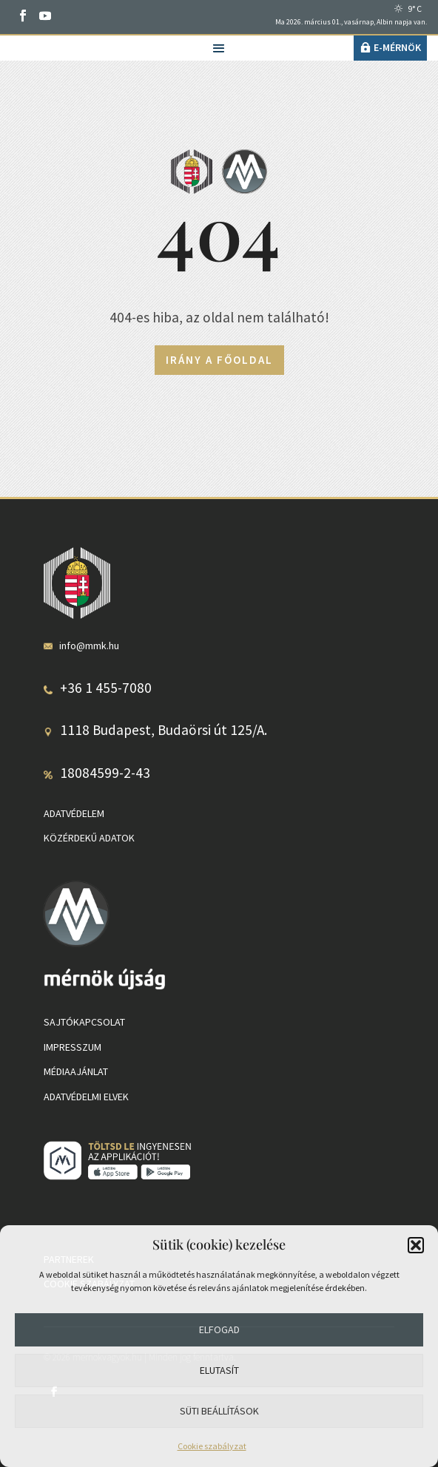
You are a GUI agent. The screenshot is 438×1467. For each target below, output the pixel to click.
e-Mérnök (397, 47)
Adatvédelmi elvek (86, 1096)
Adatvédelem (74, 813)
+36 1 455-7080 (106, 688)
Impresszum (72, 1047)
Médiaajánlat (76, 1071)
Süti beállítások (219, 1410)
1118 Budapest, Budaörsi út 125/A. (163, 730)
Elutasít (219, 1370)
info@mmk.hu (89, 645)
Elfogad (219, 1329)
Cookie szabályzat (212, 1445)
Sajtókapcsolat (84, 1022)
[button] (415, 1245)
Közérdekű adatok (89, 837)
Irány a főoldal (219, 360)
